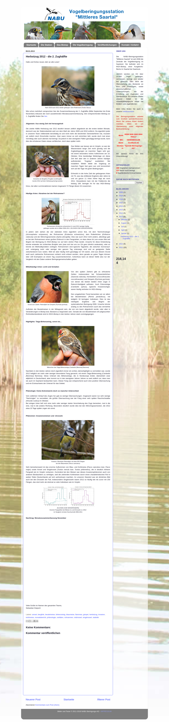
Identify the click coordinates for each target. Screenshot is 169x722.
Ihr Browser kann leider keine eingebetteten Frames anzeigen (68, 561)
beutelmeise (50, 614)
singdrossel (87, 617)
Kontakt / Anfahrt (130, 45)
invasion (101, 614)
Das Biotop (62, 45)
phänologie (51, 617)
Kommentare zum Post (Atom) (47, 705)
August (124, 223)
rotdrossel (78, 617)
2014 (121, 213)
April (123, 230)
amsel (34, 614)
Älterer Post (103, 699)
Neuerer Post (33, 699)
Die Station (46, 45)
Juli (122, 227)
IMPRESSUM (106, 711)
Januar (124, 233)
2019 (121, 196)
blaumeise (70, 614)
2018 (121, 199)
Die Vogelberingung (83, 45)
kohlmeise (30, 617)
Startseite (31, 45)
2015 (121, 210)
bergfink (41, 614)
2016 (121, 206)
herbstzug (93, 614)
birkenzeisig (60, 614)
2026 (121, 192)
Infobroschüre (128, 111)
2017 (121, 203)
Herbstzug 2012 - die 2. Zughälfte (130, 237)
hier (45, 116)
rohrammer (68, 617)
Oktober (124, 220)
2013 (121, 217)
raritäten (60, 617)
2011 (121, 247)
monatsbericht (40, 617)
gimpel (85, 614)
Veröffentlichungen (107, 45)
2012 (121, 244)
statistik (96, 617)
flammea (78, 614)
